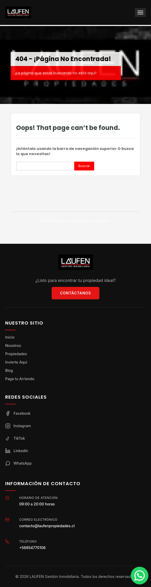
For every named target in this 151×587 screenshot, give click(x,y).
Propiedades (16, 354)
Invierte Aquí (16, 362)
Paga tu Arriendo (19, 379)
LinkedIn (16, 450)
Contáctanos (75, 293)
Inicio (10, 337)
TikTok (15, 438)
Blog (9, 370)
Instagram (18, 425)
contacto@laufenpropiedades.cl (47, 526)
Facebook (18, 413)
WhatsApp (18, 463)
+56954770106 (32, 547)
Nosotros (13, 345)
